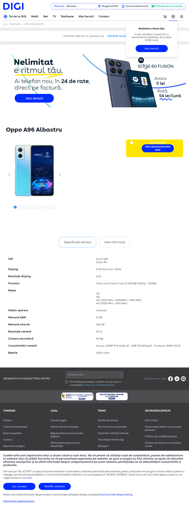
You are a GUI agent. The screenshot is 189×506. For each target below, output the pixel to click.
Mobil (34, 16)
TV (54, 16)
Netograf (103, 446)
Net (45, 16)
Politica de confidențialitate (98, 385)
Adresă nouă (116, 36)
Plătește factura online (169, 6)
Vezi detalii (151, 48)
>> (120, 374)
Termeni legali (58, 420)
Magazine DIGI (110, 6)
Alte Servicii (86, 16)
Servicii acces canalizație (112, 426)
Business (71, 6)
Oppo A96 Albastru (34, 24)
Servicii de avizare (108, 420)
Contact (104, 16)
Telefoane (67, 16)
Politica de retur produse (64, 426)
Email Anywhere (12, 433)
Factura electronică (137, 6)
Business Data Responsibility (116, 494)
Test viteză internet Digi (111, 439)
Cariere (7, 420)
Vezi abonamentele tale (158, 148)
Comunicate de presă (15, 426)
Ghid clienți (151, 420)
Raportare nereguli (14, 446)
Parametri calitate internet (113, 433)
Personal (59, 6)
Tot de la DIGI (17, 16)
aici (30, 477)
